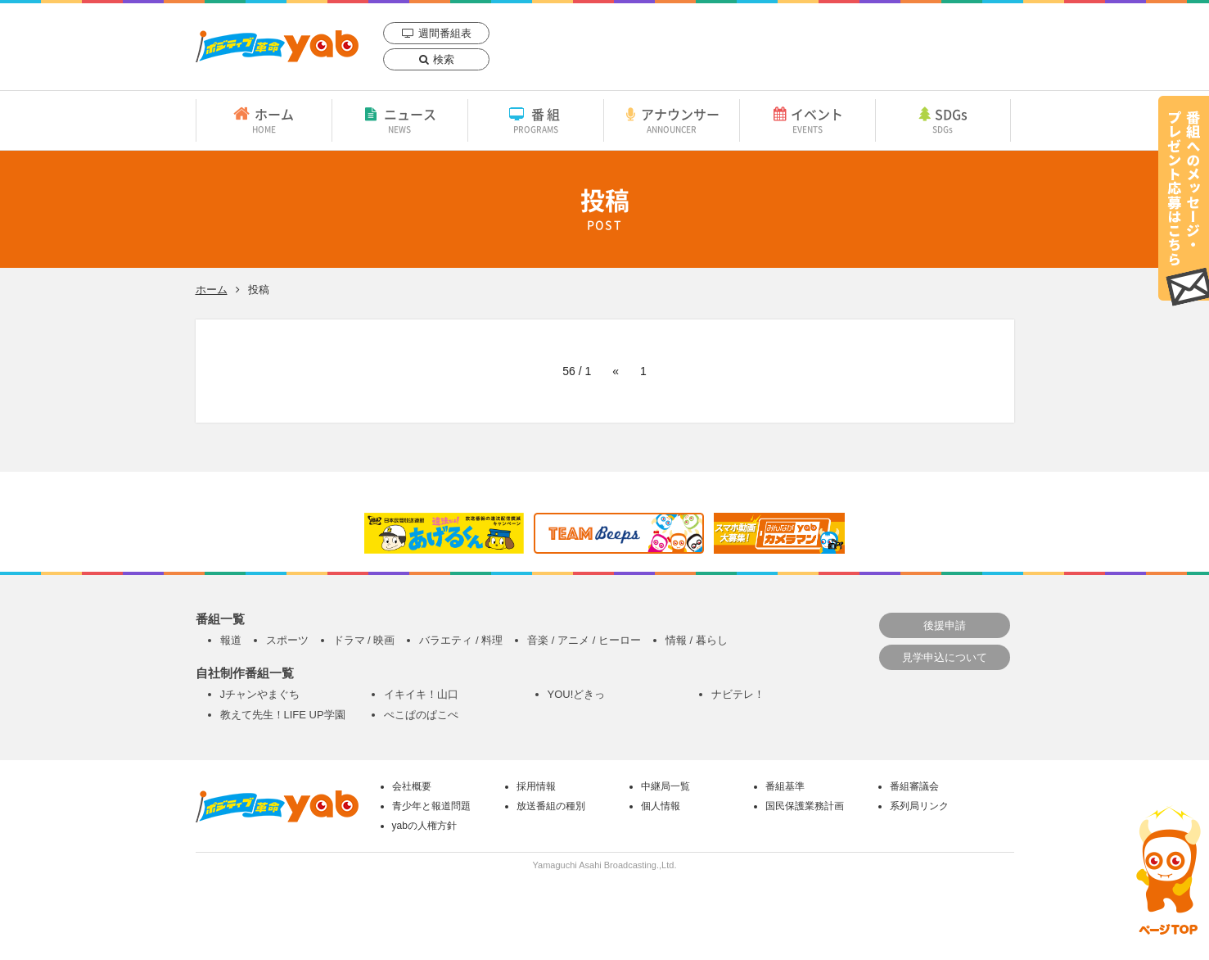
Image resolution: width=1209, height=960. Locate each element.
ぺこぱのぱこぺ (421, 715)
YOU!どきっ (577, 694)
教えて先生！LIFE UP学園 (282, 715)
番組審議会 (914, 786)
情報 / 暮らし (696, 640)
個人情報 (660, 806)
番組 (535, 119)
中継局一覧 (665, 786)
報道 (230, 640)
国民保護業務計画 (804, 806)
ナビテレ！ (738, 694)
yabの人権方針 (424, 825)
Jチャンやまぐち (260, 694)
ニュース (399, 119)
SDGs (943, 119)
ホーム (264, 119)
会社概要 (411, 786)
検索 (443, 59)
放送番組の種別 (551, 806)
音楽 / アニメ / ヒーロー (584, 640)
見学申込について (944, 657)
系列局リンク (919, 806)
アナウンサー (671, 119)
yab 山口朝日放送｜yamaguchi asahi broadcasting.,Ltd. (277, 46)
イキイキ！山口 (421, 694)
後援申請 (944, 625)
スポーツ (287, 640)
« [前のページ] (615, 371)
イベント (807, 119)
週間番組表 (444, 33)
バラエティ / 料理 (461, 640)
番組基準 (785, 786)
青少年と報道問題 (431, 806)
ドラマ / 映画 (364, 640)
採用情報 (536, 786)
